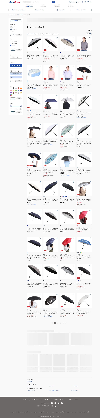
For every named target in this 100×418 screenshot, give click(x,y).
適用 (19, 34)
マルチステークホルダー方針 (71, 411)
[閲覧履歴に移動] (82, 2)
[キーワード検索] (53, 2)
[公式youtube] (62, 403)
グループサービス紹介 (73, 399)
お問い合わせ (46, 399)
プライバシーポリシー (39, 412)
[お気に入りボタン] (40, 38)
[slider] (11, 106)
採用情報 (86, 412)
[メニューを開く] (90, 2)
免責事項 (30, 411)
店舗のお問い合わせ (59, 399)
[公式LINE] (55, 406)
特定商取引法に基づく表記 (21, 411)
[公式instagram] (58, 403)
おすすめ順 (30, 34)
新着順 (42, 33)
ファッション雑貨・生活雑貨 (17, 14)
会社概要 (80, 411)
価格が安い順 (48, 33)
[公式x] (52, 403)
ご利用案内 (25, 399)
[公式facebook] (55, 403)
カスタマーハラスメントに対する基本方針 (54, 412)
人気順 (37, 33)
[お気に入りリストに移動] (85, 2)
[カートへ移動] (88, 2)
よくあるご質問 (35, 399)
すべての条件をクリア (16, 20)
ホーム (10, 14)
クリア (13, 34)
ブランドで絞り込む (16, 65)
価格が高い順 (55, 33)
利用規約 (12, 411)
